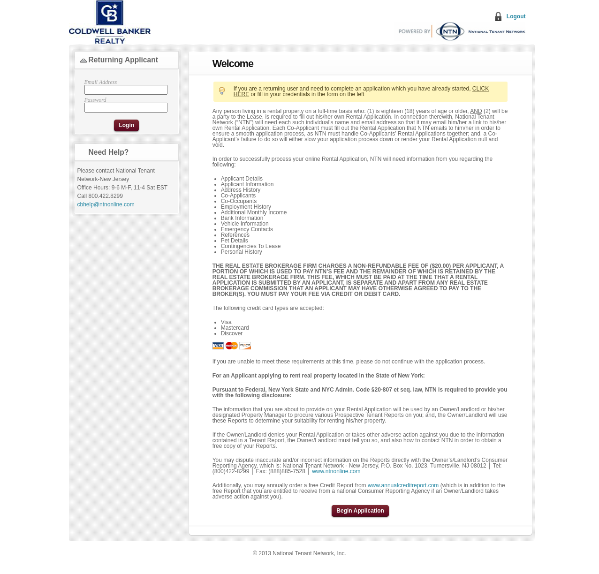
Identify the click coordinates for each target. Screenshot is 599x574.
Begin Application (360, 510)
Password (124, 105)
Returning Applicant (123, 60)
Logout (516, 16)
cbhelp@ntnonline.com (106, 204)
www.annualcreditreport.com (403, 485)
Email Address (124, 87)
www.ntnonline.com (336, 471)
